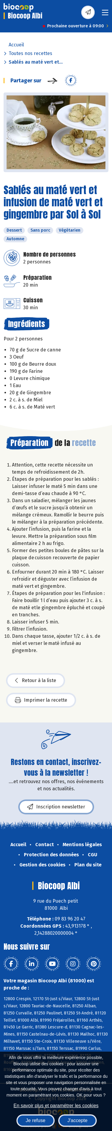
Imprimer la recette (41, 700)
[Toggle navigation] (105, 14)
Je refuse (35, 1120)
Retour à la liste (35, 681)
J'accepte (77, 1120)
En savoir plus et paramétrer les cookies (56, 1105)
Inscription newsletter (56, 807)
